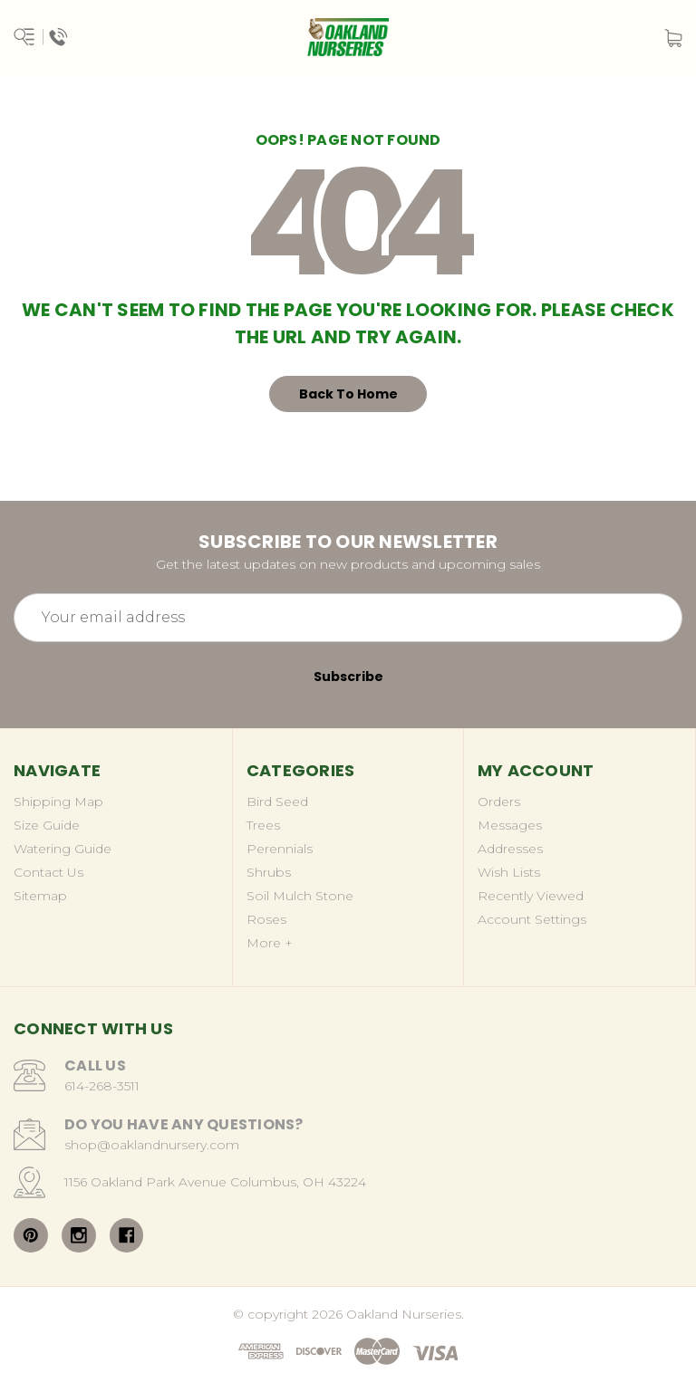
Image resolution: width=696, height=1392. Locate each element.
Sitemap (40, 896)
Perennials (279, 848)
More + (269, 943)
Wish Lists (509, 872)
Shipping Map (58, 801)
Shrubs (268, 872)
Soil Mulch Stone (299, 896)
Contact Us (48, 872)
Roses (266, 919)
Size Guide (47, 825)
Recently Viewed (531, 896)
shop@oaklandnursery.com (151, 1145)
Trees (263, 825)
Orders (499, 801)
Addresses (510, 848)
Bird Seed (277, 801)
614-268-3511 (102, 1086)
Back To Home (348, 394)
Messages (510, 825)
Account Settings (532, 919)
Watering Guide (62, 848)
